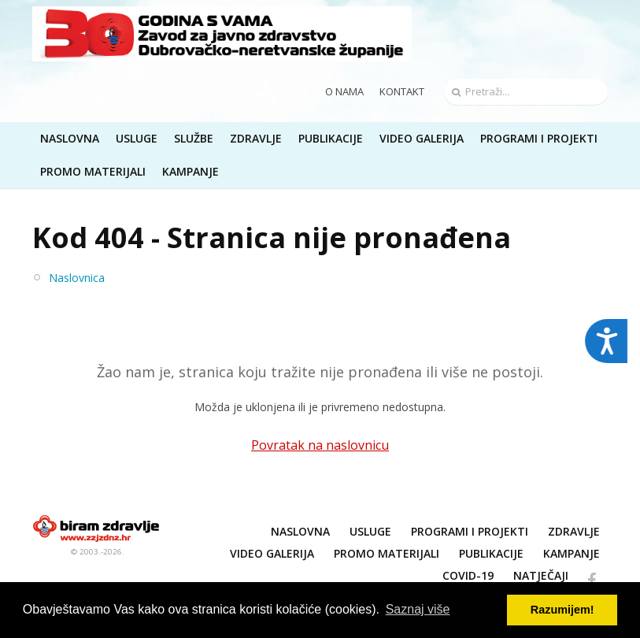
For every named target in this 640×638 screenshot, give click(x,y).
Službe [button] (193, 138)
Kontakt (401, 91)
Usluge (370, 531)
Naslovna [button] (69, 138)
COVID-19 (468, 575)
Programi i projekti (538, 138)
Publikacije (491, 553)
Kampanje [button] (190, 171)
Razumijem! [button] (562, 609)
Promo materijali (93, 171)
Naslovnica (77, 277)
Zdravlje (574, 531)
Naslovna (300, 531)
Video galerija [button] (421, 138)
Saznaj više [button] (418, 609)
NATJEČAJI (540, 575)
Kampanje (571, 553)
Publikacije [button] (330, 138)
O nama (344, 91)
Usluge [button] (136, 138)
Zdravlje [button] (256, 138)
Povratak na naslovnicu (320, 445)
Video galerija (272, 553)
